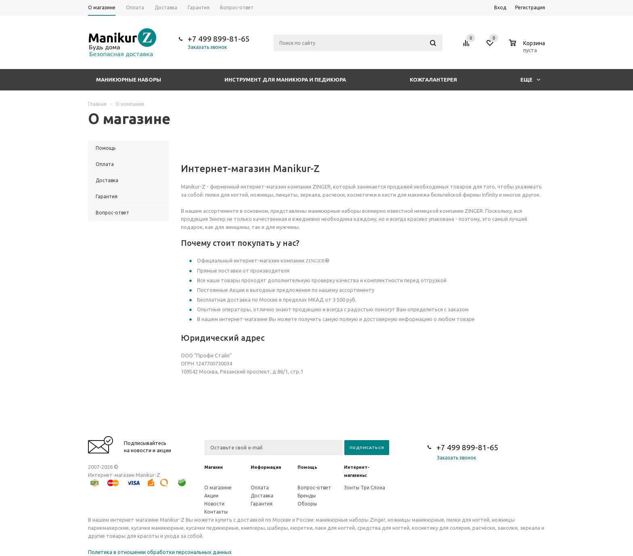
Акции (211, 495)
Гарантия (261, 503)
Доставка (262, 495)
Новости (214, 503)
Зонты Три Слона (364, 487)
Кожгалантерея (433, 79)
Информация (266, 467)
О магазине (218, 487)
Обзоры (307, 503)
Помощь (307, 467)
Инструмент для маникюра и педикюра (285, 79)
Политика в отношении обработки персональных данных (160, 552)
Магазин (213, 467)
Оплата (260, 487)
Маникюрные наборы (128, 79)
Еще (530, 79)
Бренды (307, 495)
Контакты (216, 511)
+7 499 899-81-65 (219, 38)
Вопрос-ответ (314, 487)
